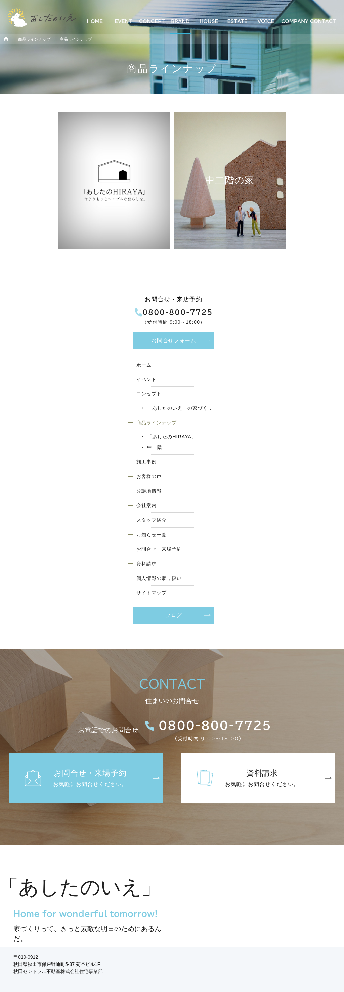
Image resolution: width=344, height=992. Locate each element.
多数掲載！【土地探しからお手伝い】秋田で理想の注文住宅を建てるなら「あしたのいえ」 (163, 980)
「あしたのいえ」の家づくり (301, 239)
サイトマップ (276, 449)
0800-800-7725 (294, 133)
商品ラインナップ (282, 258)
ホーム (267, 187)
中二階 (278, 286)
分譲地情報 (273, 335)
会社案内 (270, 351)
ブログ (294, 473)
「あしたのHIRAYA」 (298, 274)
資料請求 (270, 417)
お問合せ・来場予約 (285, 400)
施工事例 (270, 302)
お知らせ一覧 (276, 384)
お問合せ (294, 161)
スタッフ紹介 (276, 368)
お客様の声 (273, 318)
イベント (270, 203)
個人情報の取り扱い (285, 433)
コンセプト (273, 220)
